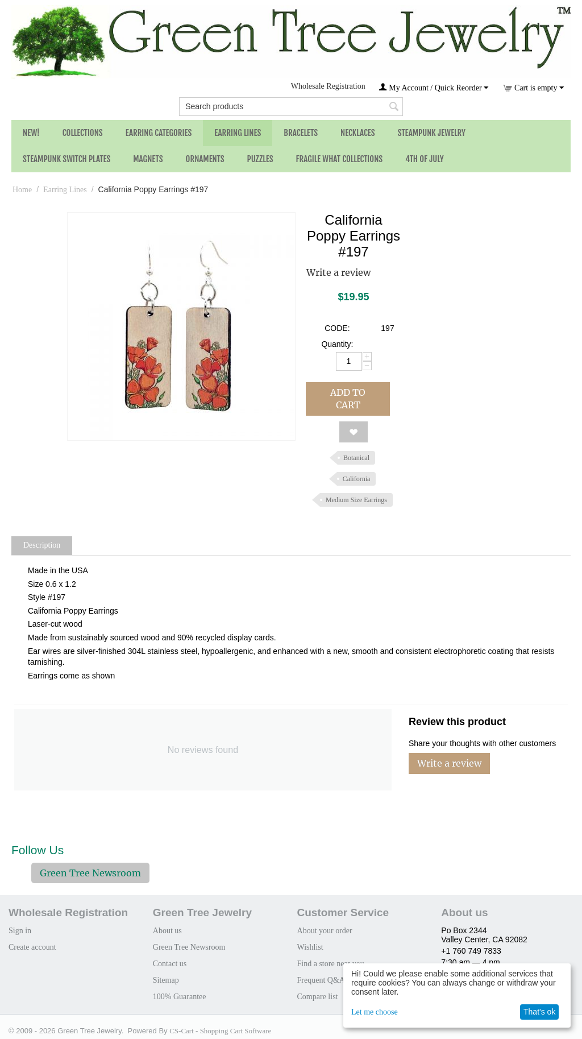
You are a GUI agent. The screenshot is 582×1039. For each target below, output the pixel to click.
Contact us (170, 963)
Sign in (20, 930)
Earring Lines (237, 132)
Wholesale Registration (328, 86)
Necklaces (357, 132)
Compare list (317, 996)
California (357, 479)
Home (22, 189)
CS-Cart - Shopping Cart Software (220, 1030)
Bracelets (301, 132)
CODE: (337, 328)
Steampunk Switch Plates (66, 159)
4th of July (424, 159)
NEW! (31, 132)
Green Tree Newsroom (90, 873)
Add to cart (347, 399)
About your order (324, 930)
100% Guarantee (179, 996)
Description (41, 545)
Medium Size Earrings (356, 500)
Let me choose (374, 1012)
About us (167, 930)
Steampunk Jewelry (431, 132)
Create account (32, 947)
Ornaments (205, 159)
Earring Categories (159, 132)
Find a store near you (330, 963)
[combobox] (291, 106)
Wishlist (310, 947)
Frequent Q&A (321, 980)
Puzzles (260, 159)
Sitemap (166, 980)
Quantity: (337, 344)
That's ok (539, 1011)
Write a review (338, 272)
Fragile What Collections (339, 159)
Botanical (356, 458)
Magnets (148, 159)
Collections (83, 132)
